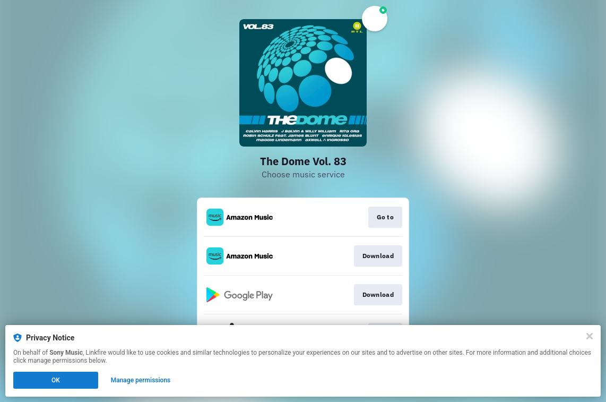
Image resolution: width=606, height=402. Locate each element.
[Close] (589, 336)
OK (55, 380)
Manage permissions (141, 380)
